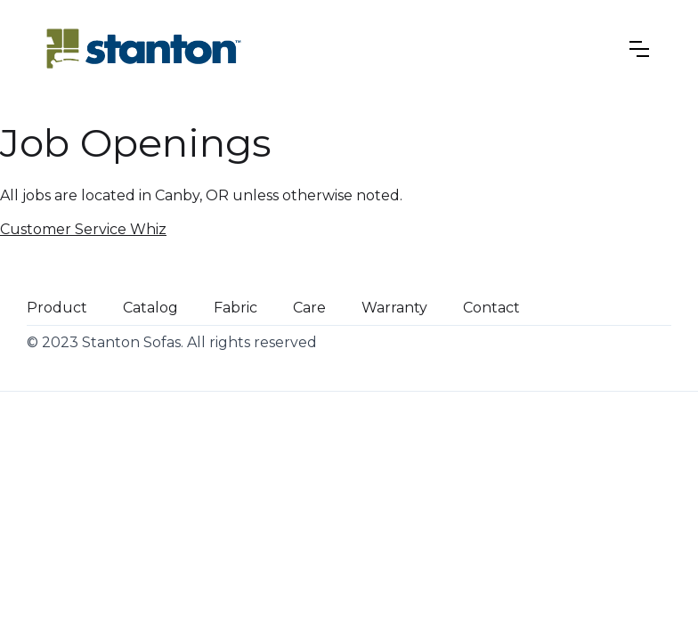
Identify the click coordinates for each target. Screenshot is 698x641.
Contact (491, 307)
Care (309, 307)
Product (57, 307)
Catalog (150, 307)
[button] (639, 49)
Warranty (394, 307)
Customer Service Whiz (83, 229)
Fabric (235, 307)
